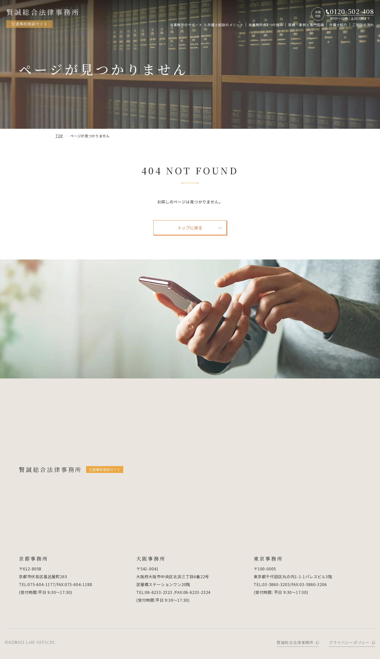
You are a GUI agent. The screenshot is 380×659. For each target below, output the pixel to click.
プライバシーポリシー (349, 642)
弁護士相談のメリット (225, 24)
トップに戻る (190, 228)
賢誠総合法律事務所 (43, 17)
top (59, 135)
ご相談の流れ (363, 24)
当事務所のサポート (186, 24)
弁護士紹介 (338, 24)
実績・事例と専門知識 (306, 24)
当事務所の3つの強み (265, 24)
